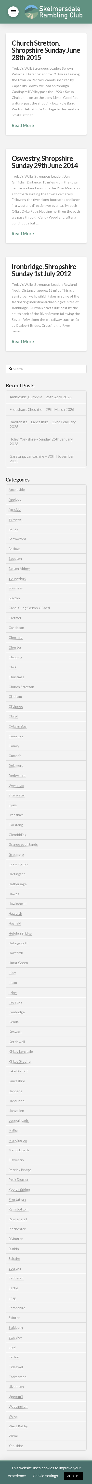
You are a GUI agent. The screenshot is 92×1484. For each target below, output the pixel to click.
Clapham (15, 696)
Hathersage (18, 884)
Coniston (16, 736)
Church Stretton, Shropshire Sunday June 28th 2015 (46, 50)
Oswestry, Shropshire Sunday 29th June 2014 (45, 161)
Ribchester (17, 1229)
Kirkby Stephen (20, 1061)
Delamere (16, 765)
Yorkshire (16, 1446)
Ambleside (17, 489)
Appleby (15, 499)
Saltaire (14, 1258)
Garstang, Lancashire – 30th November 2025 (42, 458)
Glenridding (17, 835)
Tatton (14, 1357)
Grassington (18, 864)
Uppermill (16, 1396)
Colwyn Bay (17, 726)
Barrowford (17, 539)
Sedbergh (16, 1278)
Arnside (15, 509)
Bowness (16, 588)
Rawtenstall (18, 1219)
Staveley (15, 1337)
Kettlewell (17, 1042)
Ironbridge (17, 1012)
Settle (13, 1288)
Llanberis (15, 1091)
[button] (13, 11)
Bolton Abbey (19, 568)
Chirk (13, 667)
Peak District (18, 1179)
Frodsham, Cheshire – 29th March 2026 (42, 409)
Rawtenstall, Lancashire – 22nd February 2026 (43, 424)
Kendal (14, 1022)
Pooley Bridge (19, 1189)
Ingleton (15, 1002)
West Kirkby (18, 1426)
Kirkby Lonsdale (21, 1051)
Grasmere (16, 854)
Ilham (13, 982)
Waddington (18, 1406)
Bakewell (15, 519)
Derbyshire (17, 775)
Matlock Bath (19, 1150)
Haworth (15, 913)
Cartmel (15, 618)
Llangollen (16, 1110)
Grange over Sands (23, 844)
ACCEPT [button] (73, 1476)
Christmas (16, 677)
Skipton (14, 1317)
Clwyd (13, 716)
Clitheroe (16, 706)
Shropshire (17, 1308)
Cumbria (15, 756)
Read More (23, 125)
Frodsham (16, 815)
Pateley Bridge (20, 1170)
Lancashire (17, 1081)
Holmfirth (16, 953)
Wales (13, 1416)
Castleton (16, 627)
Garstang (16, 825)
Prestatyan (17, 1199)
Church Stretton (21, 687)
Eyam (13, 805)
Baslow (14, 549)
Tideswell (16, 1367)
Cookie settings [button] (45, 1476)
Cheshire (16, 637)
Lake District (18, 1071)
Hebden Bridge (20, 933)
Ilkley (13, 992)
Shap (12, 1298)
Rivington (16, 1239)
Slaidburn (16, 1327)
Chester (15, 647)
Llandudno (17, 1101)
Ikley (12, 972)
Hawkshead (17, 903)
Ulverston (16, 1386)
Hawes (14, 894)
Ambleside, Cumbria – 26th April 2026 (41, 397)
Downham (16, 785)
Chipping (15, 657)
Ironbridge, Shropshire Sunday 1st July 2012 (44, 270)
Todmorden (17, 1377)
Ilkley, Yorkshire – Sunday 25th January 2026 (41, 441)
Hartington (17, 874)
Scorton (15, 1268)
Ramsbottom (18, 1209)
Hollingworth (18, 943)
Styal (12, 1347)
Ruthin (14, 1249)
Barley (13, 529)
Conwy (14, 746)
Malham (14, 1130)
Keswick (15, 1031)
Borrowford (17, 578)
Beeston (15, 558)
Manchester (18, 1140)
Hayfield (15, 923)
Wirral (13, 1436)
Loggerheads (19, 1120)
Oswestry (16, 1160)
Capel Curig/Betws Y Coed (29, 608)
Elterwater (17, 795)
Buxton (14, 598)
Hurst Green (18, 963)
